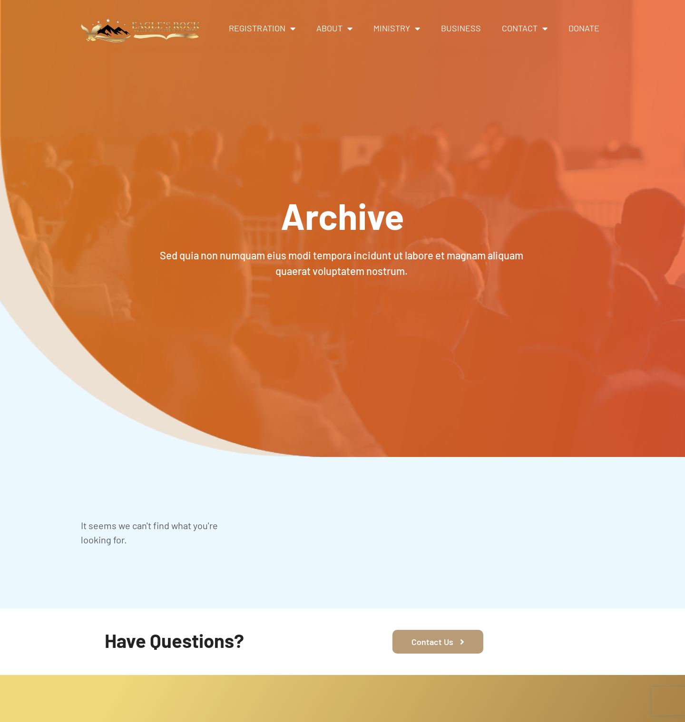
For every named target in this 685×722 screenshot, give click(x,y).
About (334, 28)
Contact (525, 28)
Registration (262, 28)
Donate (583, 28)
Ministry (396, 28)
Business (461, 28)
